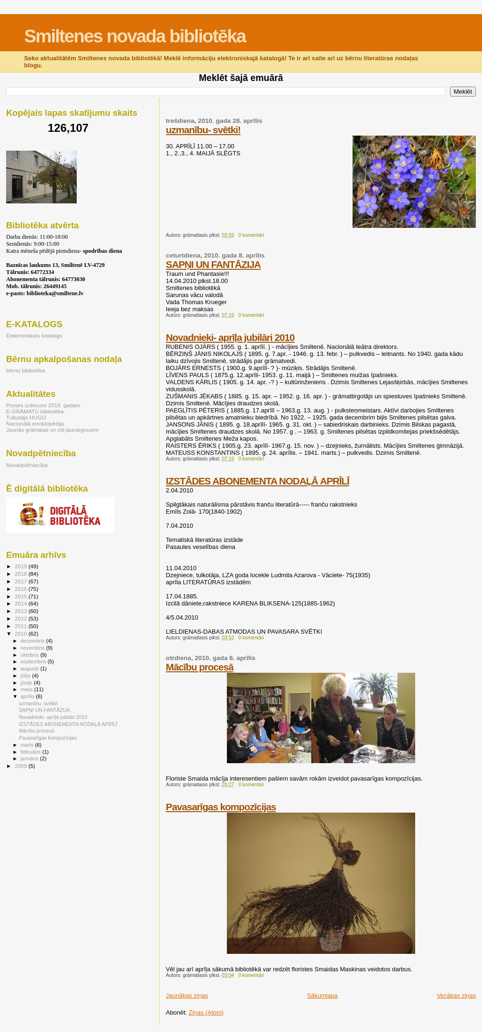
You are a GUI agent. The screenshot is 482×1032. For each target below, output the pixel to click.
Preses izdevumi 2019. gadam (43, 405)
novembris (33, 648)
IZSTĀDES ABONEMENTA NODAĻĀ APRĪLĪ (257, 481)
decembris (33, 641)
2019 (21, 566)
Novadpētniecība (27, 465)
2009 (21, 766)
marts (28, 745)
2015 (21, 596)
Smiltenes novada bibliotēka (134, 36)
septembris (34, 661)
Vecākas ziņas (456, 995)
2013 (21, 611)
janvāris (30, 758)
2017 (21, 581)
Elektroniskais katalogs (34, 335)
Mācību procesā (199, 666)
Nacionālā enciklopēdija (35, 423)
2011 (21, 626)
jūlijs (26, 675)
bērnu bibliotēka (25, 370)
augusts (30, 668)
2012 (21, 618)
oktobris (30, 655)
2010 (21, 633)
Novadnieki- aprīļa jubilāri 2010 (230, 337)
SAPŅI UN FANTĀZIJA (213, 264)
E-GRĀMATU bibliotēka (35, 411)
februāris (31, 752)
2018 (21, 574)
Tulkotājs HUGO (26, 417)
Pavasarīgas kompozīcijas (221, 806)
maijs (27, 689)
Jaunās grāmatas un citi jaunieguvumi (52, 430)
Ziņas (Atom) (206, 1012)
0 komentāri (251, 235)
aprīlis (28, 696)
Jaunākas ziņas (187, 995)
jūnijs (27, 682)
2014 (21, 603)
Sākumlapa (322, 995)
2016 (21, 589)
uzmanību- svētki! (203, 129)
